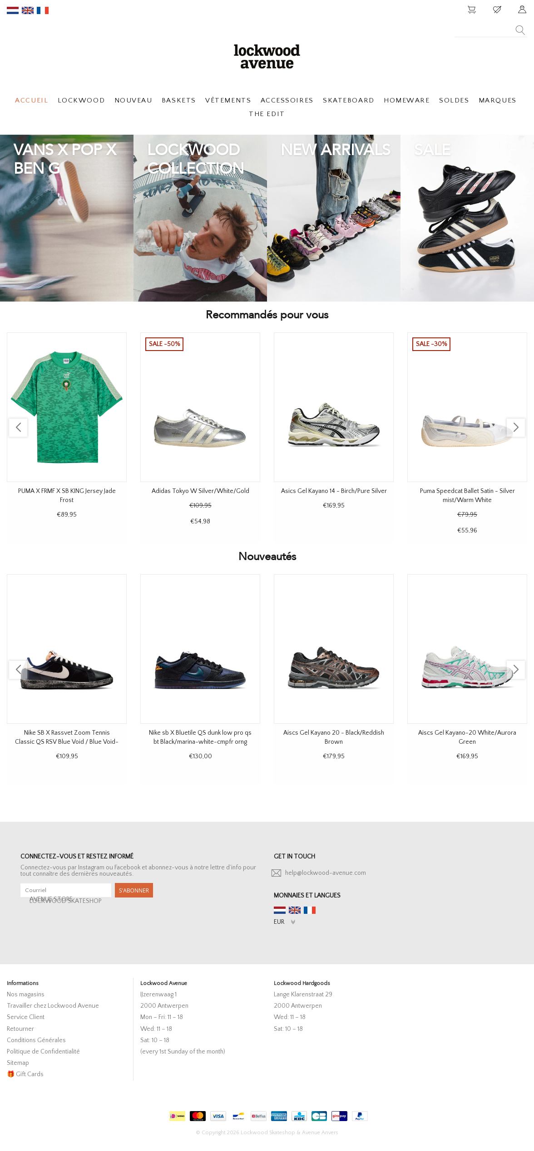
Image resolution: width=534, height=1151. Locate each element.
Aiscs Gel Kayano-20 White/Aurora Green (467, 737)
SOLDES (454, 100)
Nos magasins (25, 994)
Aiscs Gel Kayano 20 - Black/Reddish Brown (333, 737)
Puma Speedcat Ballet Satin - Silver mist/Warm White (467, 496)
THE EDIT (267, 114)
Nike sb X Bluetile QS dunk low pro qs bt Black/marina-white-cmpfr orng (200, 737)
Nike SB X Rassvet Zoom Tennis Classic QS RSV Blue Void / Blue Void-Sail (67, 737)
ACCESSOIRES (287, 100)
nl (13, 10)
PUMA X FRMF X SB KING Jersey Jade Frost (67, 496)
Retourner (20, 1029)
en (28, 10)
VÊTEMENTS (228, 100)
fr (43, 10)
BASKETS (179, 100)
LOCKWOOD (81, 100)
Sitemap (18, 1063)
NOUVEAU (133, 100)
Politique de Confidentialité (43, 1051)
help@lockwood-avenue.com (325, 873)
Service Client (25, 1017)
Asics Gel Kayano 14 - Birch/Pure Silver (334, 491)
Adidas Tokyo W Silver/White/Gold (200, 491)
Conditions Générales (36, 1040)
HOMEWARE (407, 100)
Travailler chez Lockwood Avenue (53, 1006)
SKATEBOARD (348, 100)
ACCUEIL (31, 100)
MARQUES (498, 100)
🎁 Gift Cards (25, 1074)
